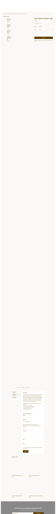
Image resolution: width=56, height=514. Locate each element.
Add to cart (43, 35)
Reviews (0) (14, 395)
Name (24, 437)
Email (24, 441)
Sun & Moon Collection (43, 38)
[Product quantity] (44, 32)
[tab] (14, 390)
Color (35, 24)
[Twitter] (22, 385)
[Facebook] (17, 385)
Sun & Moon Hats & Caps (49, 38)
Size (35, 27)
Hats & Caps (38, 38)
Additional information (14, 393)
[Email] (27, 385)
